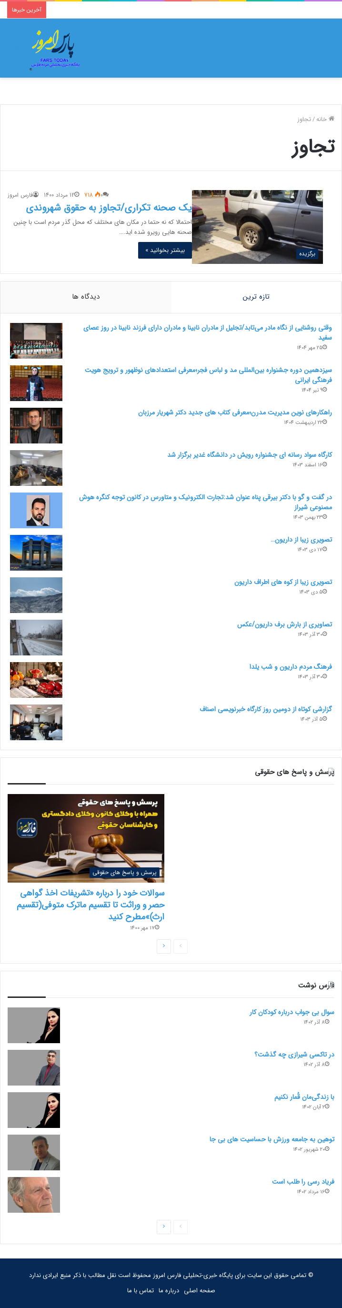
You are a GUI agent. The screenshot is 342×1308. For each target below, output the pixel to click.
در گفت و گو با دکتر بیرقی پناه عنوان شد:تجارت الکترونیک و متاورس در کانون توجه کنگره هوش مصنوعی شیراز (205, 502)
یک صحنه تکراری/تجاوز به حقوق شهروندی (109, 208)
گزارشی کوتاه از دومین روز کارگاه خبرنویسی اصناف (266, 709)
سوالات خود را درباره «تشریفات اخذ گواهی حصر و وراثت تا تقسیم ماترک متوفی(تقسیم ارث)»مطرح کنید (90, 905)
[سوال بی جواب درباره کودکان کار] (34, 1025)
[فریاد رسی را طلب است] (34, 1195)
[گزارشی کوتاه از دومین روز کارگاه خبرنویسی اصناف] (36, 722)
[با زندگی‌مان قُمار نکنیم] (34, 1110)
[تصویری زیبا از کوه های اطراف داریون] (36, 595)
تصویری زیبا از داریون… (301, 539)
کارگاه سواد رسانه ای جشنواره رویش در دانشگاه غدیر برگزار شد (249, 455)
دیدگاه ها (86, 296)
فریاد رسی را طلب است (303, 1182)
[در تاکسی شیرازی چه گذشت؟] (34, 1068)
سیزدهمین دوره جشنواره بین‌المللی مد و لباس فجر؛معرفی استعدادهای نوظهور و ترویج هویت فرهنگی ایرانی (208, 375)
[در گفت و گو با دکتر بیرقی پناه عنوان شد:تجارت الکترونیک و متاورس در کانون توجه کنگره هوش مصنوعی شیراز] (36, 510)
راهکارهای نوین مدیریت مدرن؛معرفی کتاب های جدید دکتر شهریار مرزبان (235, 412)
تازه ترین (256, 296)
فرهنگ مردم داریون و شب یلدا (291, 667)
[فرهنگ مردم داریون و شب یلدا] (36, 680)
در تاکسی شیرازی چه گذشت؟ (294, 1054)
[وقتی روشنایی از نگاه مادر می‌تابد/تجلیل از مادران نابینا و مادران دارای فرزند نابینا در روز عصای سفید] (36, 341)
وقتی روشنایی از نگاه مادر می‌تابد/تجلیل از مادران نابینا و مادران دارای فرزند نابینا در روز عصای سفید (207, 332)
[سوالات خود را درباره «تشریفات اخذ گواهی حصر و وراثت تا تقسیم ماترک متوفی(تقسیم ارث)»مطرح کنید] (86, 838)
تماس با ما (140, 1291)
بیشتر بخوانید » (165, 250)
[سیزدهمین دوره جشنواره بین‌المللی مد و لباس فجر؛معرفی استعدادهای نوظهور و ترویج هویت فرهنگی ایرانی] (36, 383)
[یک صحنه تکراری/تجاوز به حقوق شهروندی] (257, 227)
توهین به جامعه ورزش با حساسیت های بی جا (272, 1139)
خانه (325, 119)
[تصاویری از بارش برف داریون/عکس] (36, 637)
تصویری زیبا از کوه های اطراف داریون (283, 582)
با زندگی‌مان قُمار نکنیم (304, 1097)
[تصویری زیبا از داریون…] (36, 553)
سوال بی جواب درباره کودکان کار (292, 1012)
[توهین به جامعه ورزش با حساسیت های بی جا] (34, 1152)
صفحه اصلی (199, 1291)
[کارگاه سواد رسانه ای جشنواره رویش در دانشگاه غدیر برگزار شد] (36, 468)
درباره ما (169, 1291)
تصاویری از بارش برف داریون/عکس (284, 624)
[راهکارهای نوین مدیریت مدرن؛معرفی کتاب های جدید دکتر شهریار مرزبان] (36, 425)
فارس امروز (20, 195)
